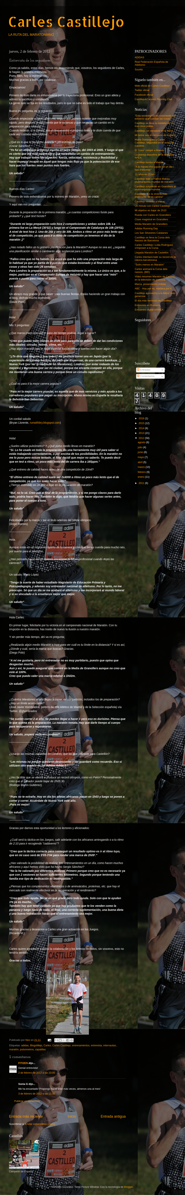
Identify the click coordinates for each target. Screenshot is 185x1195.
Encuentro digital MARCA (149, 309)
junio (141, 452)
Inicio (72, 1116)
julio (140, 447)
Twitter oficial (142, 90)
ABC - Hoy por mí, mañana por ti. (153, 288)
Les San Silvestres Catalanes (151, 233)
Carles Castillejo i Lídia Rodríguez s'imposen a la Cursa (154, 246)
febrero (142, 472)
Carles (47, 1045)
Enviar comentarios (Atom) (40, 1124)
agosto (142, 442)
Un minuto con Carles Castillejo (152, 206)
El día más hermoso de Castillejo (153, 300)
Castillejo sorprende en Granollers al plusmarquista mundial (155, 188)
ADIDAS (139, 57)
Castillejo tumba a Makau (149, 162)
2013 (142, 433)
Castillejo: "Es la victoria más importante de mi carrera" (151, 195)
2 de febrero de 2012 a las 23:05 (36, 1072)
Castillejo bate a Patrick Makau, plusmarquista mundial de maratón (154, 180)
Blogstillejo (36, 1045)
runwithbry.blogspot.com (45, 422)
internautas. (110, 1045)
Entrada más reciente (26, 1116)
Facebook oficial (144, 94)
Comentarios (145, 376)
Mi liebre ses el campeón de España (155, 135)
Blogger (128, 1187)
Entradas (143, 369)
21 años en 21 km (145, 174)
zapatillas (40, 1049)
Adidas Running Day (146, 228)
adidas (25, 1045)
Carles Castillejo (66, 21)
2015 (142, 423)
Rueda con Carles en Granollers (153, 215)
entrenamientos (80, 1045)
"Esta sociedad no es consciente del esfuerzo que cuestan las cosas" (155, 117)
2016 (142, 418)
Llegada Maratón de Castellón (152, 252)
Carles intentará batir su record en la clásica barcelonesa (155, 258)
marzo (142, 467)
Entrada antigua (113, 1116)
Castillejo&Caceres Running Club (153, 99)
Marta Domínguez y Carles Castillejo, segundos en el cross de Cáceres (154, 142)
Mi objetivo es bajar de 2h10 (150, 210)
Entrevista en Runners (147, 305)
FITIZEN (23, 1063)
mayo (141, 457)
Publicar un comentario (27, 1101)
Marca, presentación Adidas (150, 284)
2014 (142, 428)
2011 (142, 483)
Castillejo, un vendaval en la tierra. (154, 130)
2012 (142, 438)
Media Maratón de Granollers (151, 224)
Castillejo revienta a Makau (150, 201)
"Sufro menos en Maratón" (149, 264)
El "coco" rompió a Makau (149, 150)
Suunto (139, 69)
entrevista (96, 1045)
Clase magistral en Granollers (151, 219)
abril (140, 462)
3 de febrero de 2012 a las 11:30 (36, 1093)
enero (141, 477)
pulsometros (27, 1049)
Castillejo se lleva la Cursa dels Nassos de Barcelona (152, 239)
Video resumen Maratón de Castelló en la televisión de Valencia (155, 278)
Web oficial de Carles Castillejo (152, 85)
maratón (13, 1049)
